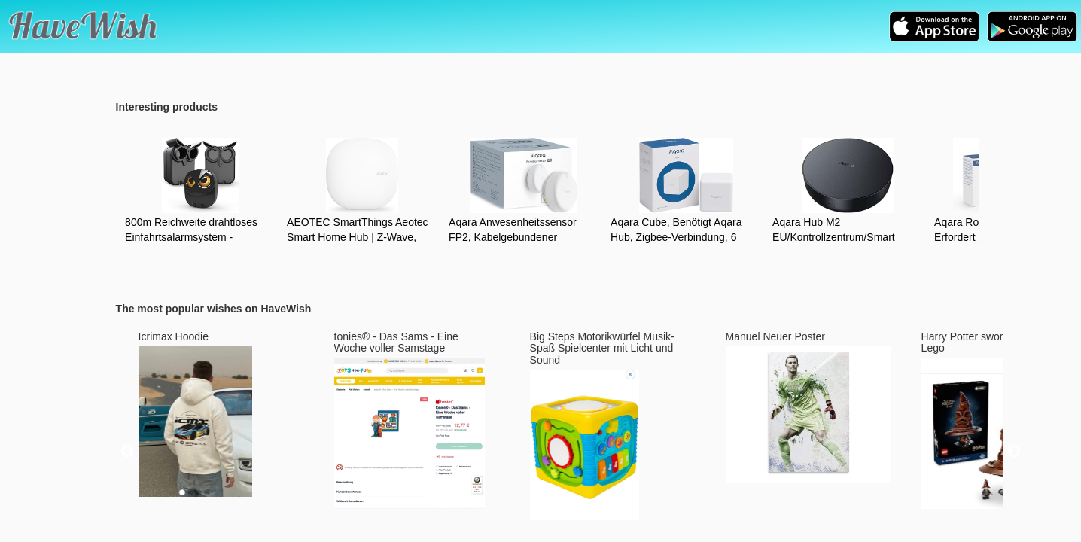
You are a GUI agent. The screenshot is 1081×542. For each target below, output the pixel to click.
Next (1014, 451)
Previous (127, 451)
